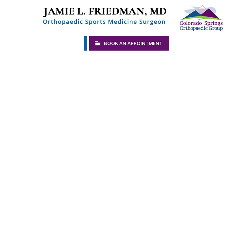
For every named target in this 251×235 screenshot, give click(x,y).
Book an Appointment (133, 43)
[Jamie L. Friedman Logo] (104, 16)
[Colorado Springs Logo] (201, 16)
